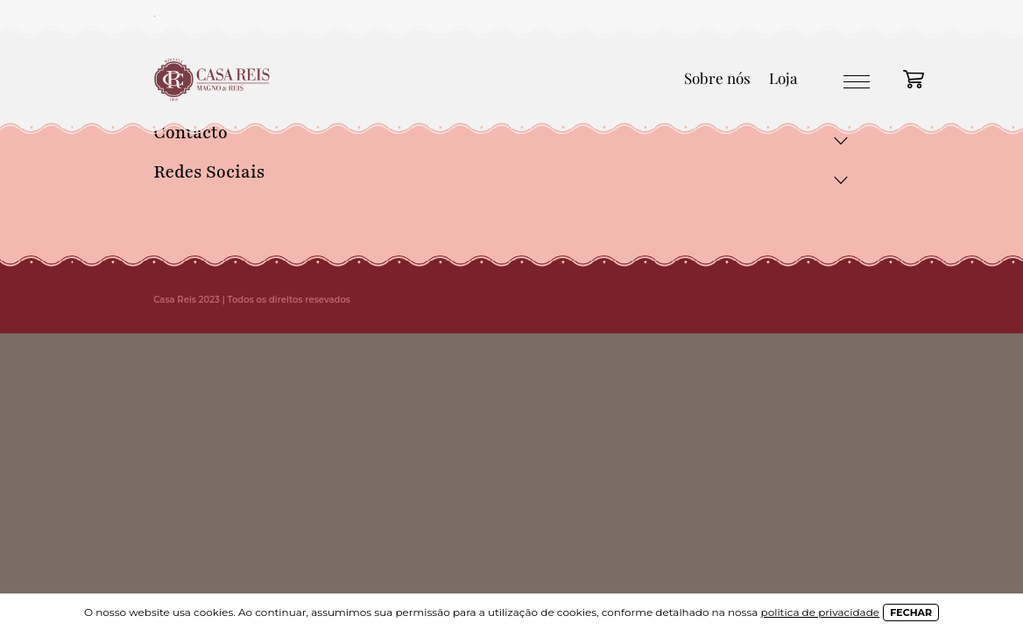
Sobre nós (717, 78)
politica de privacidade (820, 612)
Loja (783, 78)
